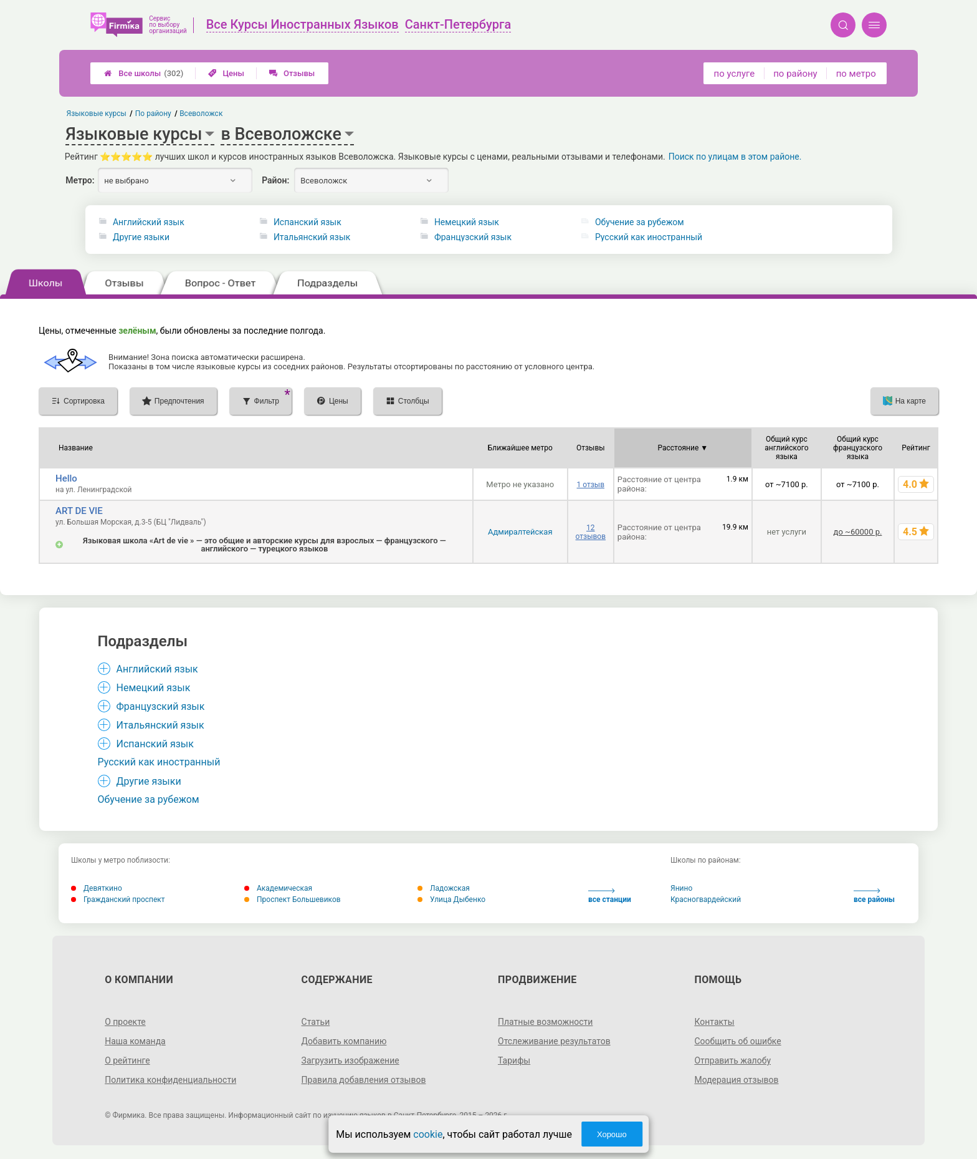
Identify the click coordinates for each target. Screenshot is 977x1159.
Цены (226, 73)
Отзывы (292, 73)
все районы (874, 896)
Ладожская (443, 888)
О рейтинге (127, 1060)
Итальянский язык (312, 237)
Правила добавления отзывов (364, 1080)
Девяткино (96, 888)
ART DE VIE (79, 510)
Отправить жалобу (732, 1060)
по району (795, 73)
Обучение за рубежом (639, 222)
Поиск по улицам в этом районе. (735, 157)
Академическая (278, 888)
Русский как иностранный (648, 237)
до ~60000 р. (858, 531)
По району (153, 113)
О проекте (125, 1022)
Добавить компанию (344, 1041)
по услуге (734, 73)
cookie (427, 1134)
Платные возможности (545, 1022)
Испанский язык (307, 222)
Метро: (79, 180)
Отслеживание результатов (554, 1041)
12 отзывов (591, 532)
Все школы (143, 73)
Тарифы (514, 1060)
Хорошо (612, 1134)
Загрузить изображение (350, 1060)
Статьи (316, 1022)
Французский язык (473, 237)
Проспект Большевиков (292, 899)
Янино (681, 888)
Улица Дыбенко (451, 899)
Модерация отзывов (736, 1080)
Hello (66, 478)
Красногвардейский (705, 899)
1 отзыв (590, 484)
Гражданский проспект (118, 899)
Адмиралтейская (520, 531)
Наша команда (135, 1041)
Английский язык (148, 222)
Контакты (714, 1022)
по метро (856, 73)
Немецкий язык (466, 222)
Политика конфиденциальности (170, 1080)
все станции (609, 896)
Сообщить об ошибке (737, 1041)
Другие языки (141, 237)
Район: (275, 180)
